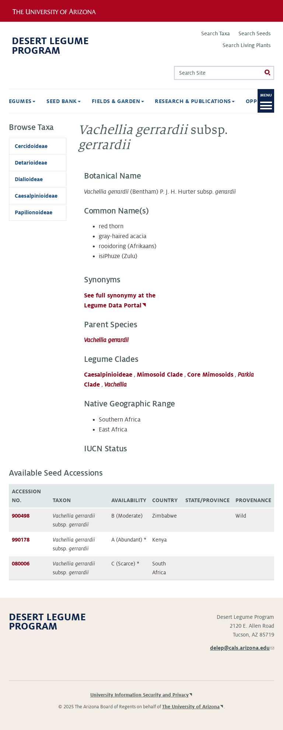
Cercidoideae (31, 146)
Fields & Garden (82, 101)
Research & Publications (159, 101)
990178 (20, 540)
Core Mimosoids (210, 374)
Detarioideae (31, 163)
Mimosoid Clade (160, 374)
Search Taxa (215, 33)
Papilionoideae (33, 212)
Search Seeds (254, 33)
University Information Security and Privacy (139, 695)
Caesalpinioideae (108, 374)
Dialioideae (29, 179)
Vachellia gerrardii (106, 340)
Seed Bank (28, 101)
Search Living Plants (246, 45)
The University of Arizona (191, 706)
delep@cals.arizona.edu (242, 648)
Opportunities (234, 101)
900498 (20, 516)
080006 (20, 564)
